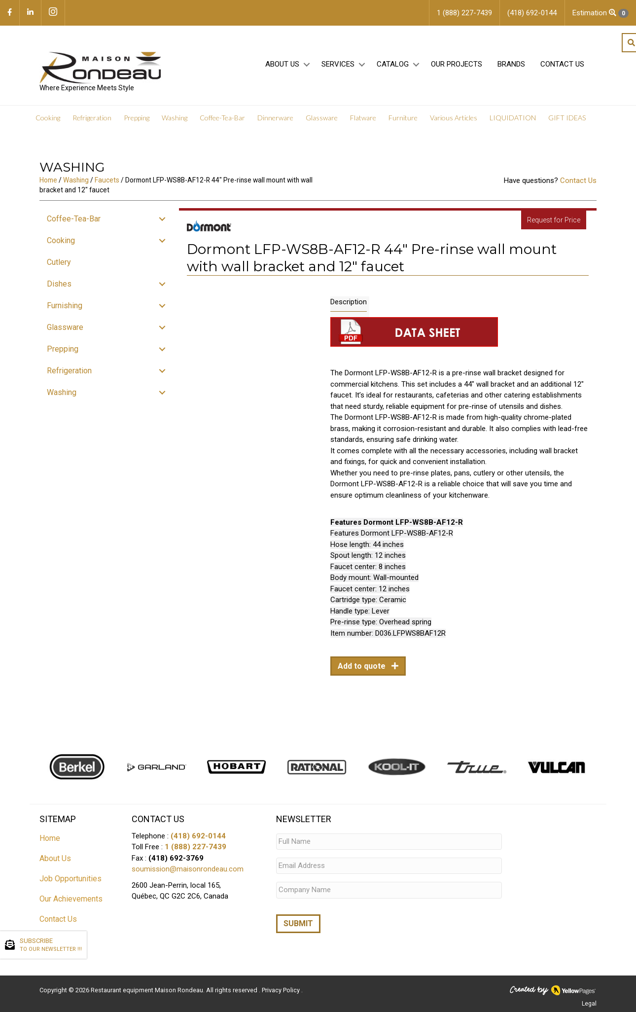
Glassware (322, 118)
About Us (282, 64)
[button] (306, 65)
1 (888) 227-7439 (195, 846)
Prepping (136, 118)
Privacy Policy (281, 990)
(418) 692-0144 (198, 835)
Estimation (600, 13)
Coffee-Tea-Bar (222, 118)
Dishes (59, 284)
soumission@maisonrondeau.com (188, 869)
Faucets (107, 180)
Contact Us (562, 64)
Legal (589, 1003)
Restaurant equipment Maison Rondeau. (148, 990)
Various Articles (453, 118)
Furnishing (64, 305)
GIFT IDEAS (567, 118)
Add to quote (363, 666)
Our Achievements (71, 899)
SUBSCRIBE (51, 945)
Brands (511, 64)
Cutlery (59, 262)
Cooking (47, 118)
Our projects (456, 64)
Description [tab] (348, 301)
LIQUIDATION (513, 118)
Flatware (363, 118)
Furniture (403, 118)
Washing (174, 118)
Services (337, 64)
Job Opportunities (70, 878)
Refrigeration (91, 118)
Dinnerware (275, 118)
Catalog (393, 64)
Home (48, 180)
